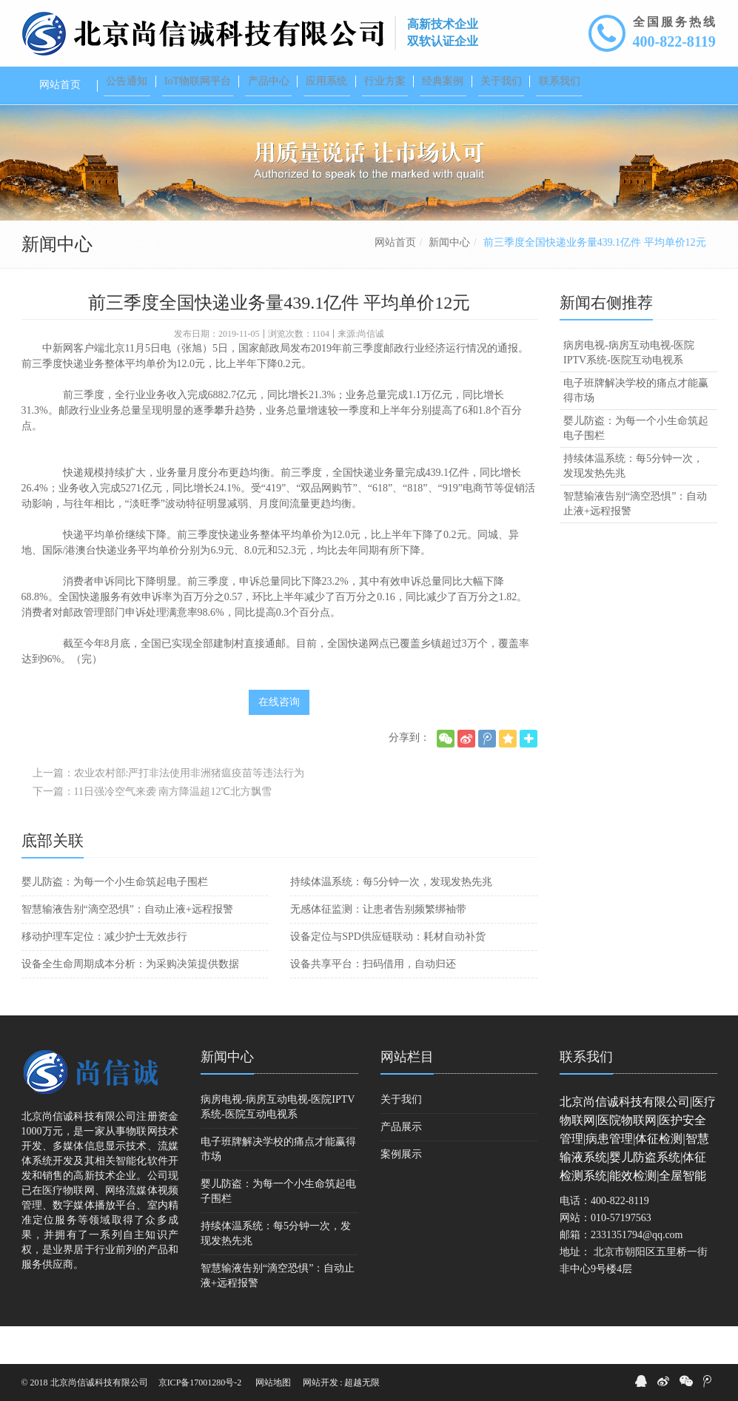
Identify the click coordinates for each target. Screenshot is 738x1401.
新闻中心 (449, 280)
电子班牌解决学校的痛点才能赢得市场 (635, 428)
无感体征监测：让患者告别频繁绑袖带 (378, 947)
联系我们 (586, 1094)
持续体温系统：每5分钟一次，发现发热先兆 (391, 919)
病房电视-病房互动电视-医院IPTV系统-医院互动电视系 (628, 390)
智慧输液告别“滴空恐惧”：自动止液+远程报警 (127, 947)
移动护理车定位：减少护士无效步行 (104, 974)
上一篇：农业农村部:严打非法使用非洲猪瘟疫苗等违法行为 (169, 810)
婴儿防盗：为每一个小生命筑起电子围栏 (114, 919)
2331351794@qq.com (637, 1272)
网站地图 (273, 1382)
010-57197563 (621, 1255)
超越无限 (362, 1382)
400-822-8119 (674, 41)
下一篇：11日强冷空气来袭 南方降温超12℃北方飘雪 (152, 829)
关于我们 (401, 1137)
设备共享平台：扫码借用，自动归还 (373, 1001)
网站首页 (395, 280)
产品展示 (401, 1164)
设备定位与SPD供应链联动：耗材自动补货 (388, 974)
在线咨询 (279, 739)
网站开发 (320, 1382)
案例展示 (401, 1191)
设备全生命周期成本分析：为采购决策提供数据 (130, 1001)
